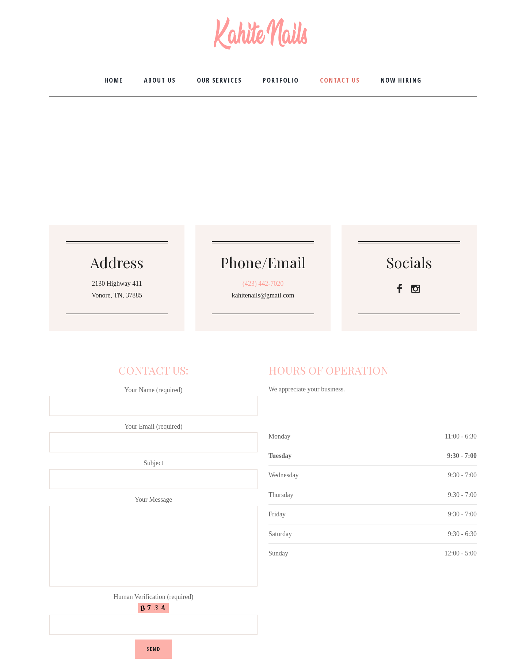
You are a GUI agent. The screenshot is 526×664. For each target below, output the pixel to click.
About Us (160, 80)
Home (113, 80)
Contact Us (340, 80)
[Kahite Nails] (263, 151)
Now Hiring (401, 80)
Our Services (219, 80)
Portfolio (281, 80)
